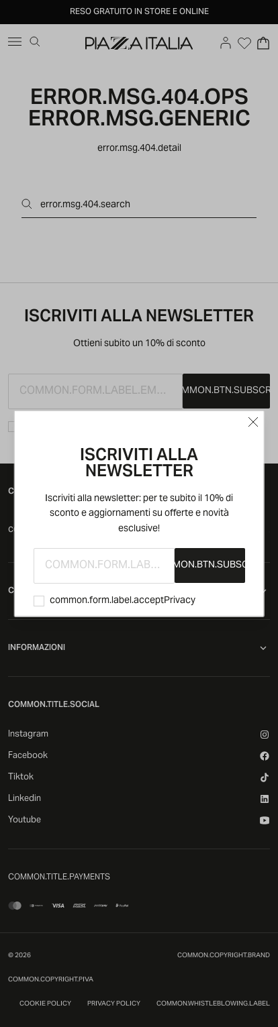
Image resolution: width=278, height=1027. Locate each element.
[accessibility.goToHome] (139, 43)
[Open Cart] (263, 43)
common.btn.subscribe (209, 565)
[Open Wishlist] (244, 43)
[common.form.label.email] (104, 566)
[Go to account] (225, 43)
